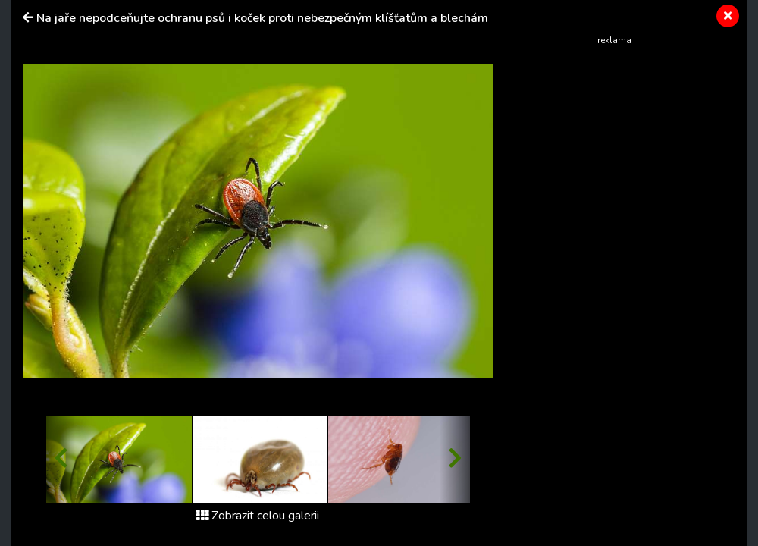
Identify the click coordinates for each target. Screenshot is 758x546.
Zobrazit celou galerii (257, 515)
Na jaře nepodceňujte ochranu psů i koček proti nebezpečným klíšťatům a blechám (262, 18)
